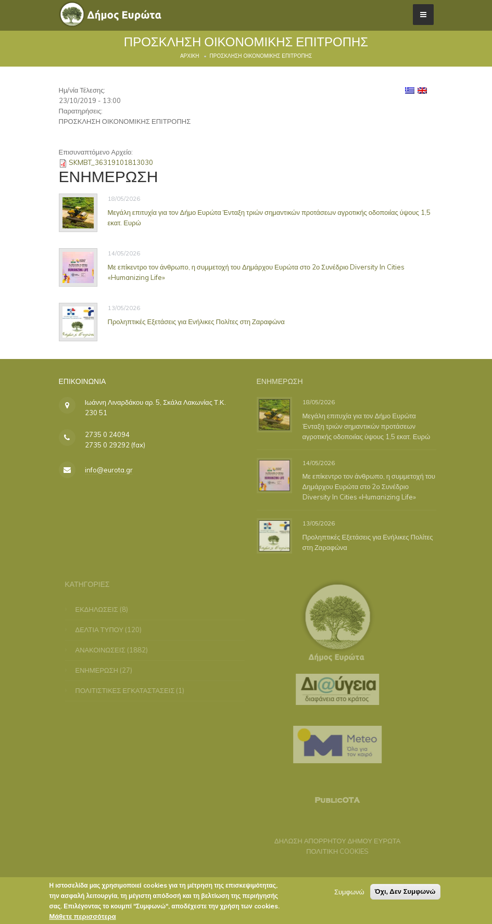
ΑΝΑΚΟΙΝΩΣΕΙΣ (104, 650)
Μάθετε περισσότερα (82, 917)
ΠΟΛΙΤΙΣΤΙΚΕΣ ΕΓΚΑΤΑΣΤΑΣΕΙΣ (128, 690)
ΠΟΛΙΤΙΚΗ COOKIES (334, 851)
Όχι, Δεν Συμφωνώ (405, 892)
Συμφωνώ (349, 893)
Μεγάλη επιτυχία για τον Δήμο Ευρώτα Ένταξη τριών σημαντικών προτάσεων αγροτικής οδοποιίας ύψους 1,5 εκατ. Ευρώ (369, 426)
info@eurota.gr (109, 470)
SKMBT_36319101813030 (111, 162)
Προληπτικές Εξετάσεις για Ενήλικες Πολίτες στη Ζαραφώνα (196, 321)
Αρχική (189, 56)
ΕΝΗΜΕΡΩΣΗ (100, 670)
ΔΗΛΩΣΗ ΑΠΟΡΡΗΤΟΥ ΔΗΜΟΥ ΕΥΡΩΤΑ (334, 841)
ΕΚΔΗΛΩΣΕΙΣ (100, 609)
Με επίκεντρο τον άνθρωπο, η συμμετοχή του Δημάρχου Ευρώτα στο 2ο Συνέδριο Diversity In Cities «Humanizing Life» (371, 486)
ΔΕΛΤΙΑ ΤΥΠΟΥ (103, 629)
